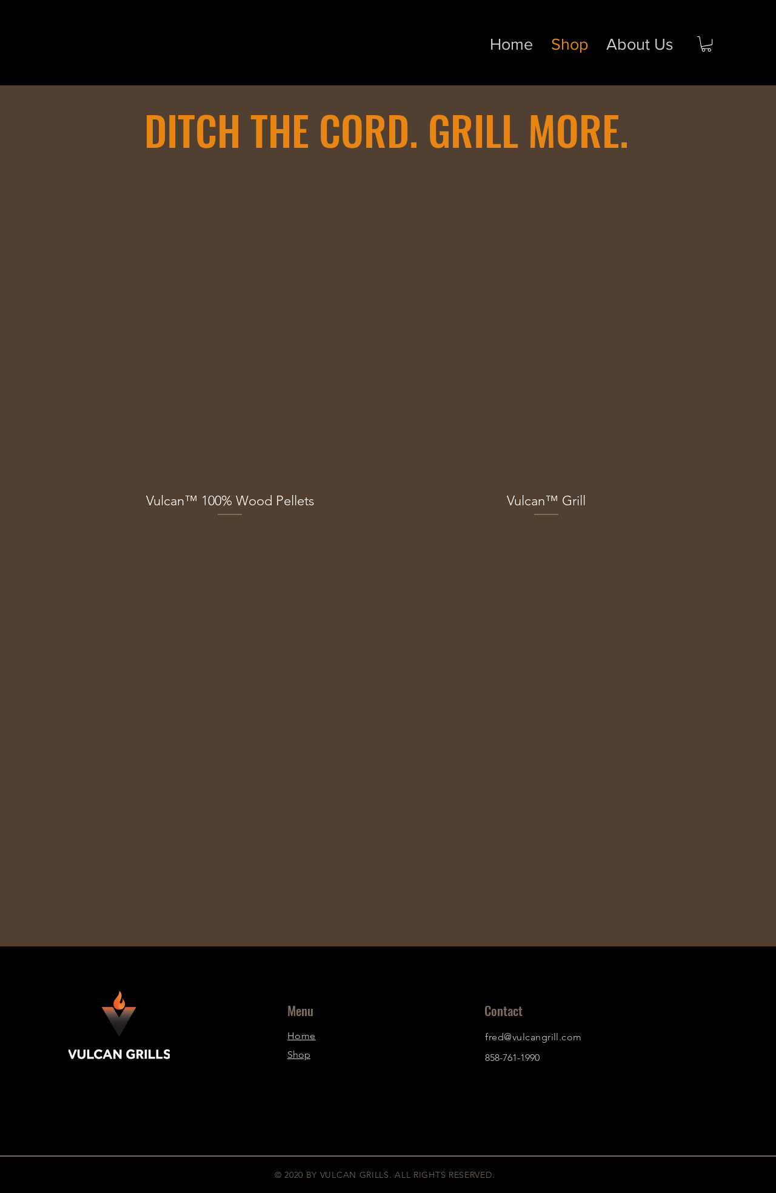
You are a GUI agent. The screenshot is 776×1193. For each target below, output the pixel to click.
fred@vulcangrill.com (533, 1037)
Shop (298, 1054)
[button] (706, 44)
